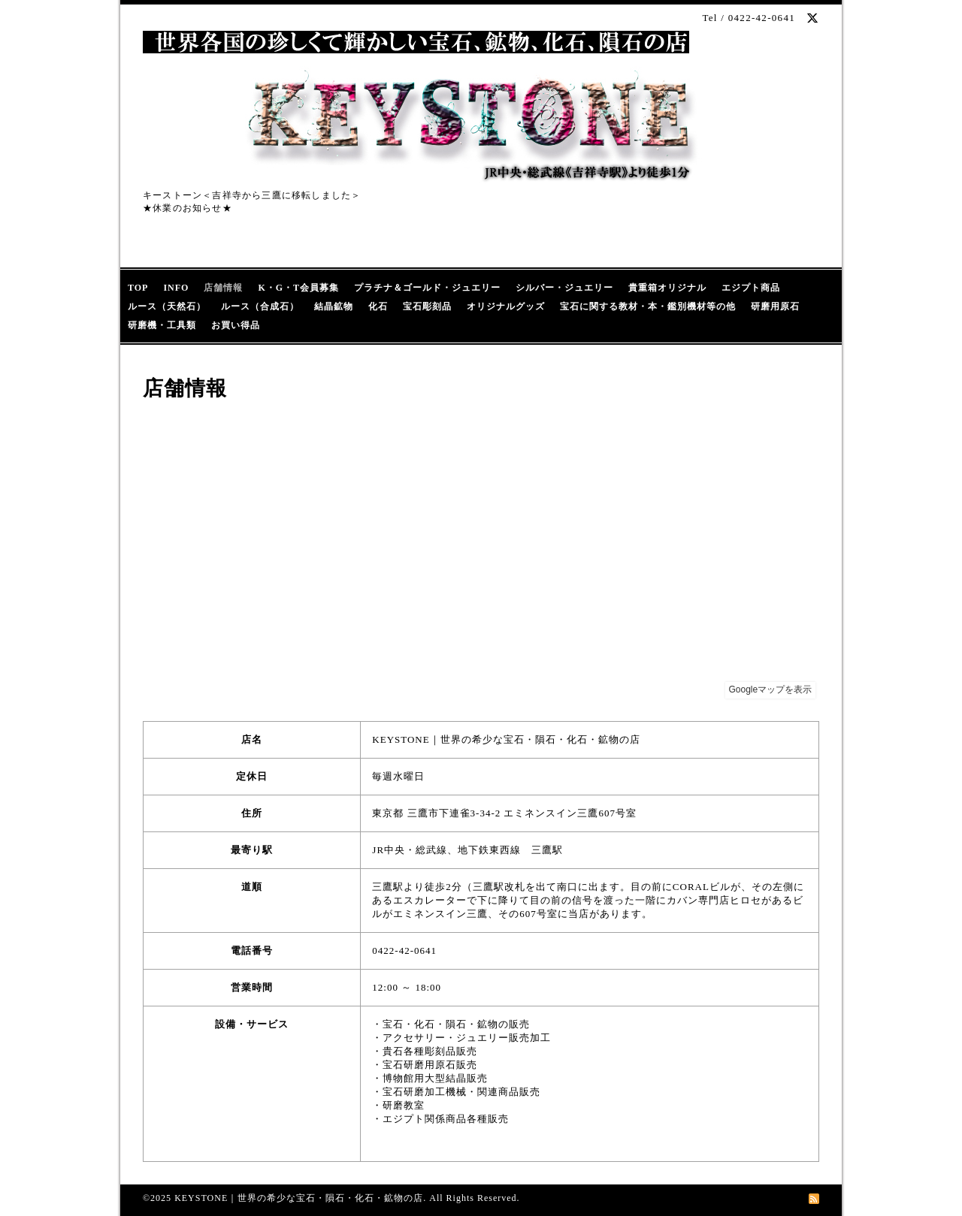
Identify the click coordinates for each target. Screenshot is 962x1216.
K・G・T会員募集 (298, 287)
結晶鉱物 (333, 306)
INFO (176, 287)
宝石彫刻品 (427, 306)
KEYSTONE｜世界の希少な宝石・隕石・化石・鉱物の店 (298, 1198)
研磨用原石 (775, 306)
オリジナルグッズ (506, 306)
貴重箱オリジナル (667, 287)
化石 (378, 306)
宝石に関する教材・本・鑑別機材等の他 (648, 306)
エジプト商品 (751, 287)
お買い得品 (235, 325)
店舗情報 (223, 287)
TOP (138, 287)
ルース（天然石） (167, 306)
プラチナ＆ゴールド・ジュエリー (427, 287)
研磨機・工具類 (162, 325)
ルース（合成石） (260, 306)
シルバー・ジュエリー (564, 287)
